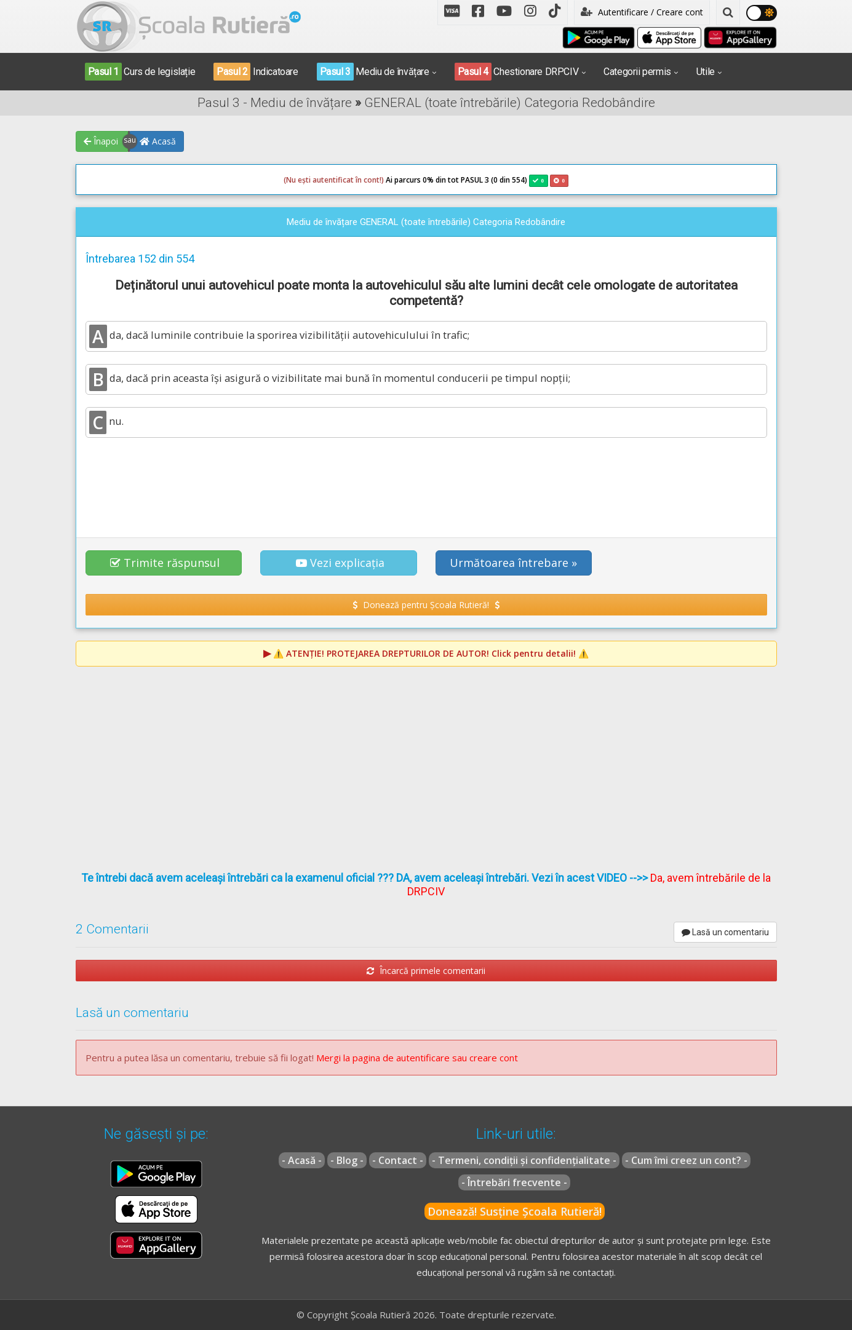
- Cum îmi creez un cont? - (686, 1160)
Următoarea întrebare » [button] (513, 562)
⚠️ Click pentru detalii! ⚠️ (431, 653)
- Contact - (397, 1160)
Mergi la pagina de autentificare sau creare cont (417, 1057)
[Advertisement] (426, 481)
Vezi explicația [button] (340, 562)
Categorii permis (637, 71)
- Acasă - (302, 1160)
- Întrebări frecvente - (514, 1182)
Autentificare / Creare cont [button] (642, 12)
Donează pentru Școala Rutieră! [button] (426, 605)
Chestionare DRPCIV (517, 72)
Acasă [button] (158, 141)
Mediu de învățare (373, 72)
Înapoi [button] (101, 141)
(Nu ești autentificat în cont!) (334, 180)
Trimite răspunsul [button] (165, 562)
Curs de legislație (140, 72)
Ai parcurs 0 (355, 180)
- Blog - (347, 1160)
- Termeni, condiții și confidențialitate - (524, 1160)
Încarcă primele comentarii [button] (426, 970)
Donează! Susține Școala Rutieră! (515, 1211)
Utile (705, 71)
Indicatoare (255, 72)
